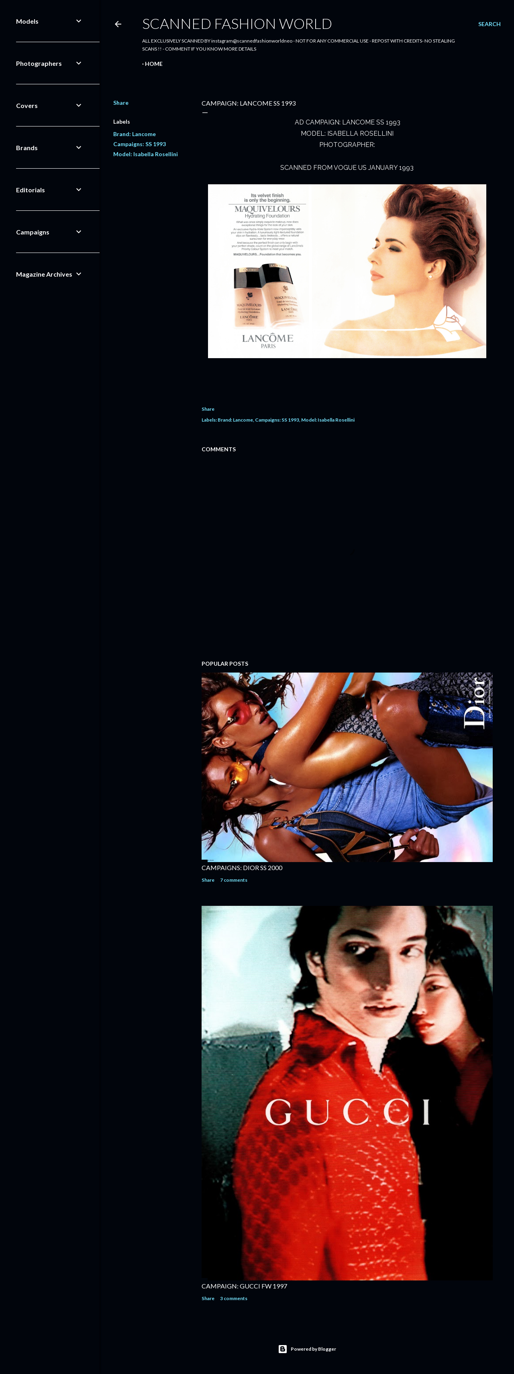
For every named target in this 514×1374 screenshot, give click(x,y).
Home (154, 63)
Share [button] (120, 102)
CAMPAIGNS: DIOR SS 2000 (242, 867)
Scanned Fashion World (237, 23)
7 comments (233, 880)
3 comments (233, 1298)
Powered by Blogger (307, 1349)
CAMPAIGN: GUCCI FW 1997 (244, 1286)
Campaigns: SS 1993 (139, 144)
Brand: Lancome (134, 133)
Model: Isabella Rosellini (145, 154)
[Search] (489, 24)
